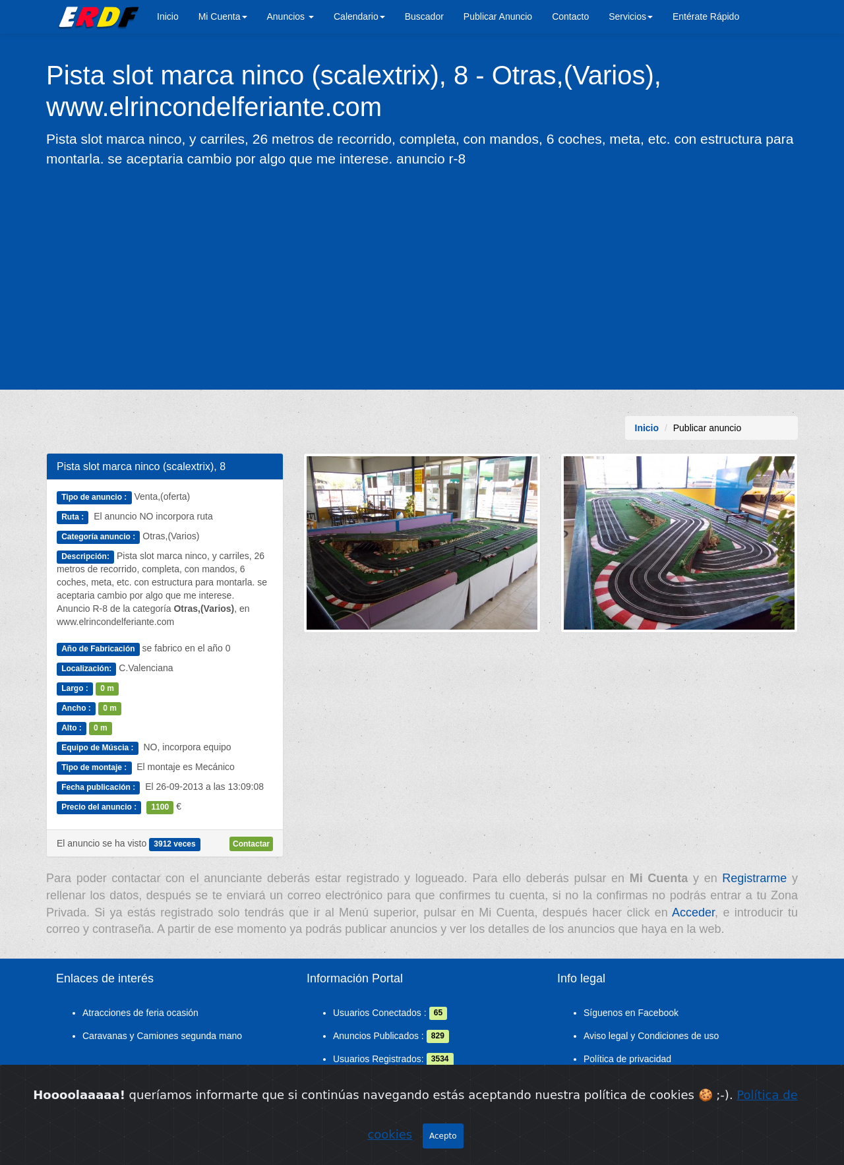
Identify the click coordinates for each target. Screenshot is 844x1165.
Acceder (693, 912)
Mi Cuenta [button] (222, 16)
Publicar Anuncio (498, 16)
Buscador (424, 16)
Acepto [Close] (443, 1136)
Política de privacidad (627, 1059)
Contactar (251, 844)
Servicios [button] (631, 16)
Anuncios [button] (290, 16)
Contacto (570, 16)
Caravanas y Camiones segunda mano (162, 1036)
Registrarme (754, 878)
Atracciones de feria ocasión (140, 1012)
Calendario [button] (359, 16)
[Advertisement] (422, 277)
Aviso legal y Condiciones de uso (651, 1036)
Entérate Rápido (706, 16)
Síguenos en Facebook (631, 1012)
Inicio (168, 16)
